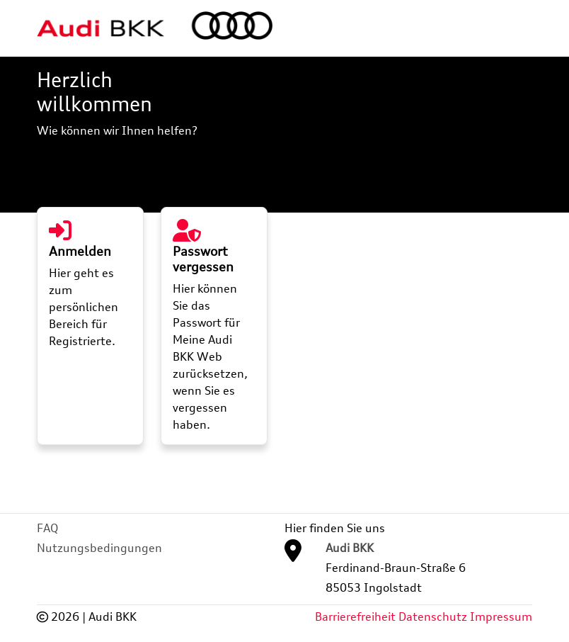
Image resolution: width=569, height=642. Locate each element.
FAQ (47, 528)
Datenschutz (432, 616)
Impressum (501, 616)
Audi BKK (350, 548)
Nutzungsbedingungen (99, 548)
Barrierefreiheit (355, 616)
